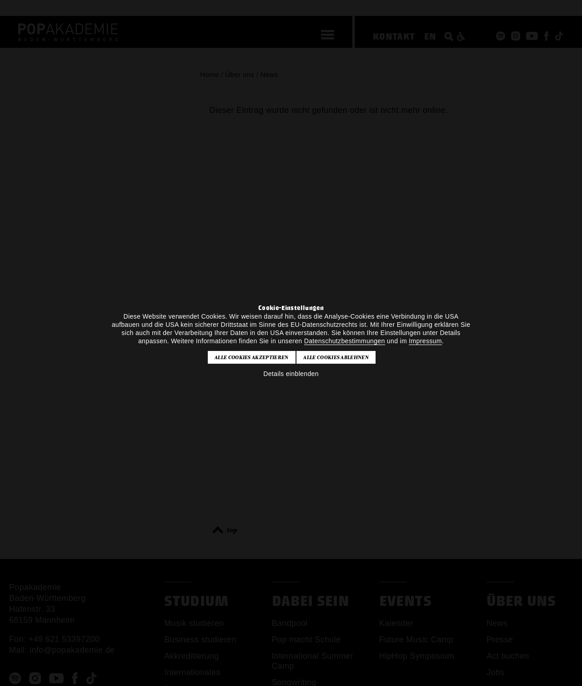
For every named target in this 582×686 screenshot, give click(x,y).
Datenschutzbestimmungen (344, 341)
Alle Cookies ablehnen (336, 357)
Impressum (425, 341)
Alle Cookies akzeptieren (252, 357)
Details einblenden (291, 373)
